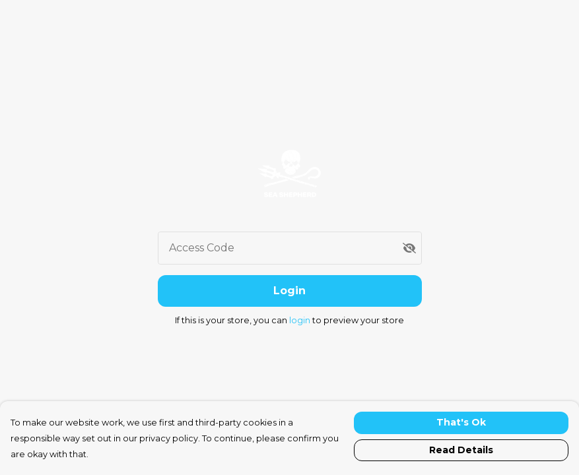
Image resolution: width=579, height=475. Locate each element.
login (300, 320)
